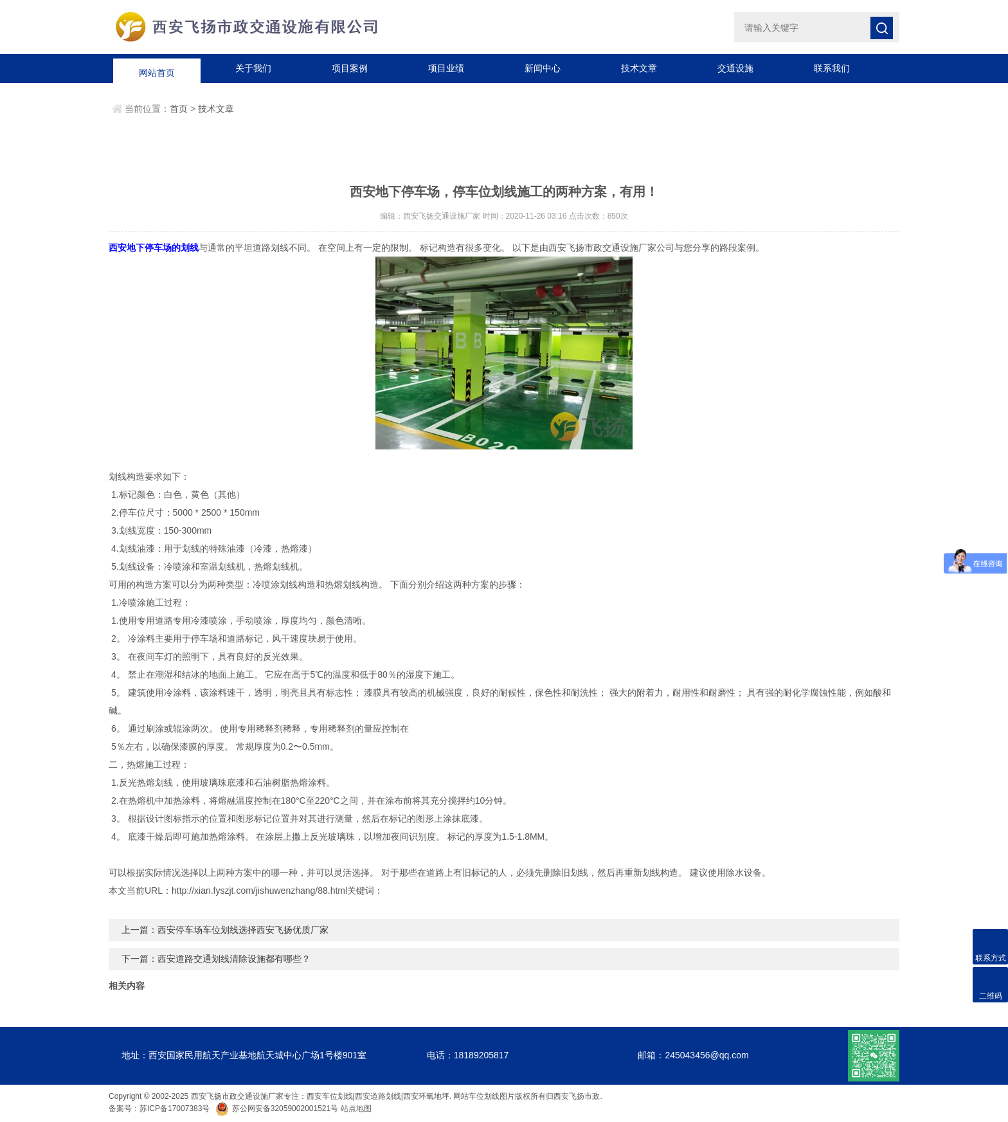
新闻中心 (543, 68)
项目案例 (350, 68)
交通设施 (735, 68)
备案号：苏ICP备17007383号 (159, 1108)
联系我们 (832, 68)
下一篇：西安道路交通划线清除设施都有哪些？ (216, 959)
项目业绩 (446, 68)
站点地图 (356, 1108)
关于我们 (253, 68)
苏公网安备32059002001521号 (278, 1108)
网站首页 (157, 68)
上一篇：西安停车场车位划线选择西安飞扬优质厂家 (225, 930)
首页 (179, 109)
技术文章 (639, 68)
